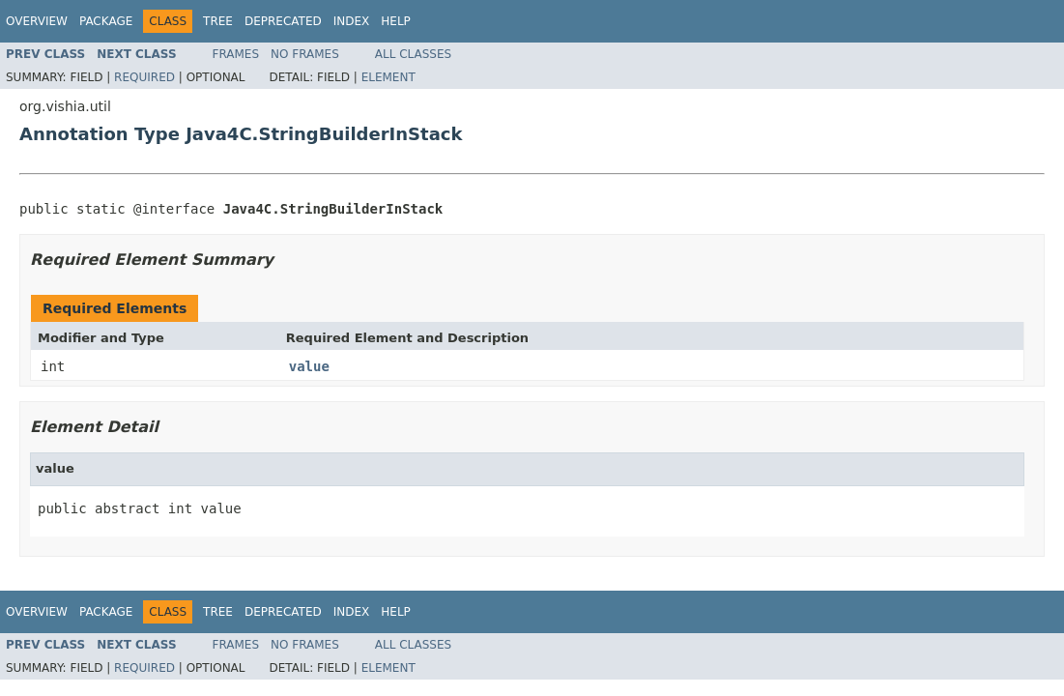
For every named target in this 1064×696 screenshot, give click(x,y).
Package (105, 21)
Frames (236, 54)
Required (144, 77)
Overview (37, 21)
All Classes (413, 54)
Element (388, 77)
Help (396, 21)
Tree (218, 21)
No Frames (305, 54)
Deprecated (283, 21)
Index (351, 21)
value (309, 366)
